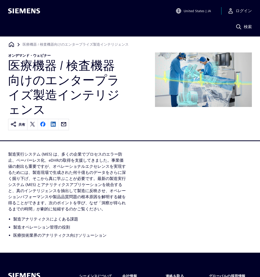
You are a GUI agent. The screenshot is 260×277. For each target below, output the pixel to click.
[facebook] (43, 124)
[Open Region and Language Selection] (193, 11)
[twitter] (32, 124)
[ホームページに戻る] (11, 44)
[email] (64, 124)
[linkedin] (53, 124)
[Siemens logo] (24, 11)
